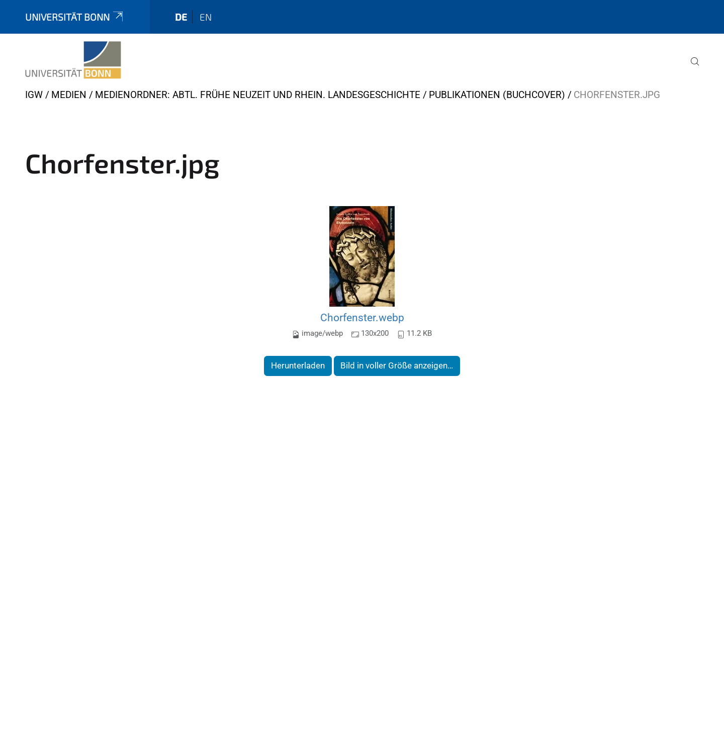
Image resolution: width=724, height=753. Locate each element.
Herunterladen (298, 365)
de (181, 17)
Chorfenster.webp (362, 317)
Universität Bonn (75, 17)
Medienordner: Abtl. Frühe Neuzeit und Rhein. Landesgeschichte (257, 95)
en (206, 17)
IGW (34, 95)
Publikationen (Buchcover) (497, 95)
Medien (68, 95)
